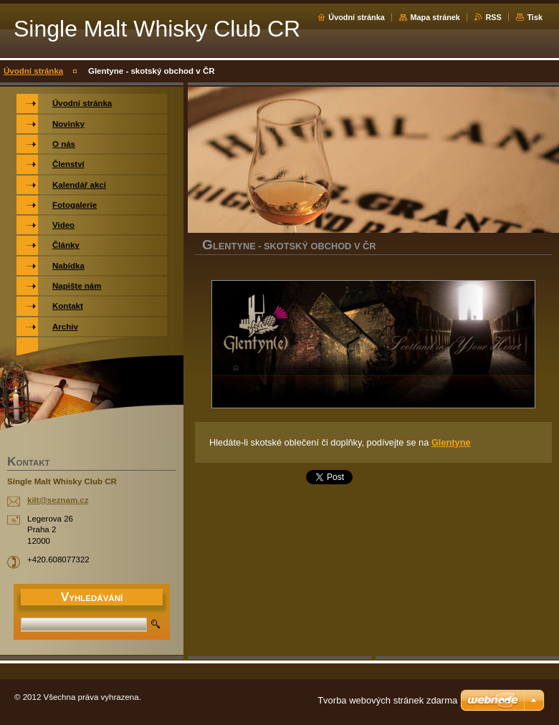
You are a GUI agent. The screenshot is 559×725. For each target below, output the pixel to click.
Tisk (535, 17)
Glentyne (451, 442)
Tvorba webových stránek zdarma (387, 700)
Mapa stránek (435, 17)
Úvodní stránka (356, 17)
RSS (493, 17)
